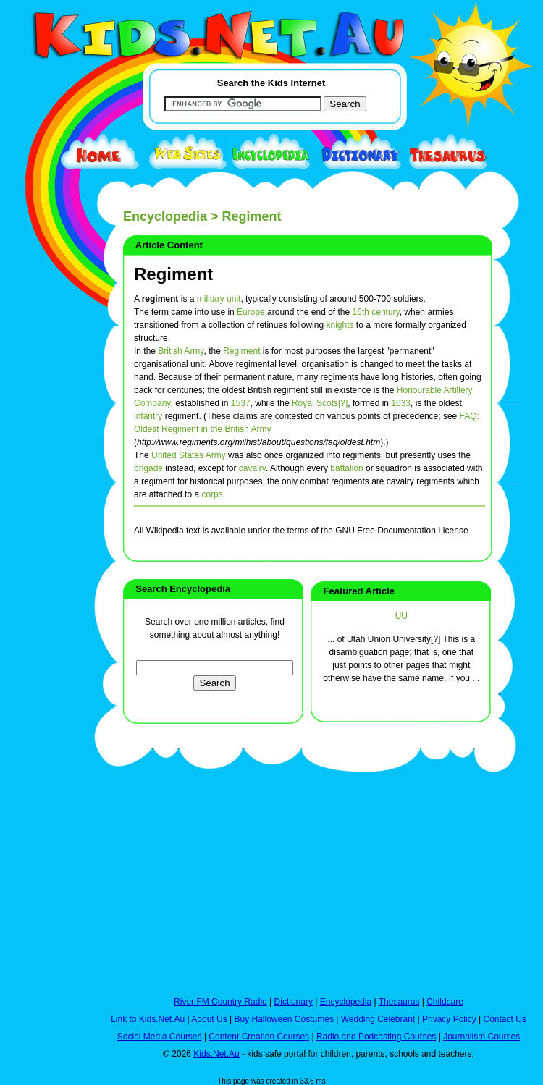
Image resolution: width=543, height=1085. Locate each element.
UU (401, 616)
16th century (376, 312)
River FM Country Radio (220, 1002)
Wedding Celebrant (378, 1019)
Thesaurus (399, 1002)
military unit (219, 299)
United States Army (188, 455)
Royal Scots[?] (320, 403)
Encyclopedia (165, 216)
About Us (209, 1019)
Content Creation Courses (259, 1036)
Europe (251, 312)
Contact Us (504, 1019)
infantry (148, 416)
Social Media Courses (159, 1036)
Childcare (444, 1002)
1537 (241, 403)
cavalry (252, 468)
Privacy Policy (449, 1019)
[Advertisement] (43, 530)
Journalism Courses (481, 1036)
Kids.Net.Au (216, 1054)
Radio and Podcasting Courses (376, 1036)
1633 (401, 403)
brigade (148, 468)
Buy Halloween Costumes (283, 1019)
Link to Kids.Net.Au (148, 1019)
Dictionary (293, 1002)
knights (339, 325)
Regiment (173, 274)
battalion (346, 468)
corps (211, 494)
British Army (180, 351)
